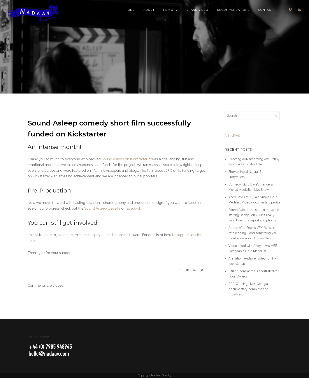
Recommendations (233, 9)
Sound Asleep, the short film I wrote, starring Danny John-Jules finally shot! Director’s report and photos (254, 215)
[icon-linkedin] (299, 10)
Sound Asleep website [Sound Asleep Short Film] (102, 208)
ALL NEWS (232, 136)
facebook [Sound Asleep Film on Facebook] (133, 208)
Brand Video (197, 9)
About (149, 9)
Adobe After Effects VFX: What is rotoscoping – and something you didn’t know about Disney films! (252, 233)
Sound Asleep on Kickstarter (124, 159)
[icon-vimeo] (291, 10)
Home (130, 9)
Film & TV (170, 9)
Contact (265, 9)
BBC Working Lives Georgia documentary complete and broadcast (248, 289)
